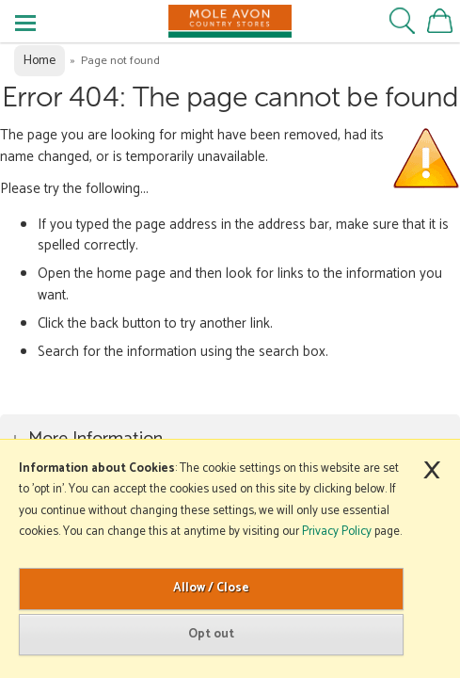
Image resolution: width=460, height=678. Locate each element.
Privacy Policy (337, 531)
